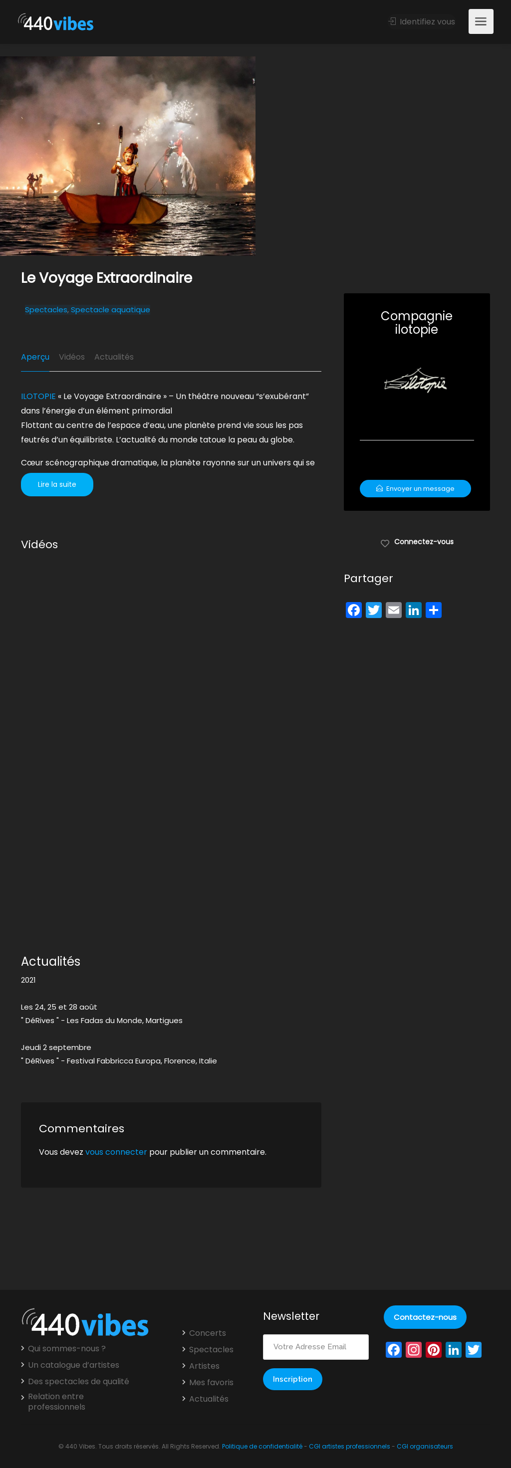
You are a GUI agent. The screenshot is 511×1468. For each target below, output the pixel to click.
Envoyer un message (415, 488)
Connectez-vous (417, 541)
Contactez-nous (425, 1317)
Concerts (207, 1333)
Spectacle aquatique (110, 310)
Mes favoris (211, 1382)
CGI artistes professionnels (349, 1446)
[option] (383, 156)
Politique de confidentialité (262, 1446)
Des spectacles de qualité (78, 1381)
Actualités (114, 357)
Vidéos (72, 357)
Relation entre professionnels (56, 1402)
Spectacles (46, 310)
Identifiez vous (421, 21)
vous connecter (116, 1152)
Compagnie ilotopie (417, 323)
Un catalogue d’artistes (73, 1365)
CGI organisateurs (425, 1446)
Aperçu (35, 357)
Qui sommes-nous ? (67, 1348)
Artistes (204, 1366)
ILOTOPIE (38, 396)
